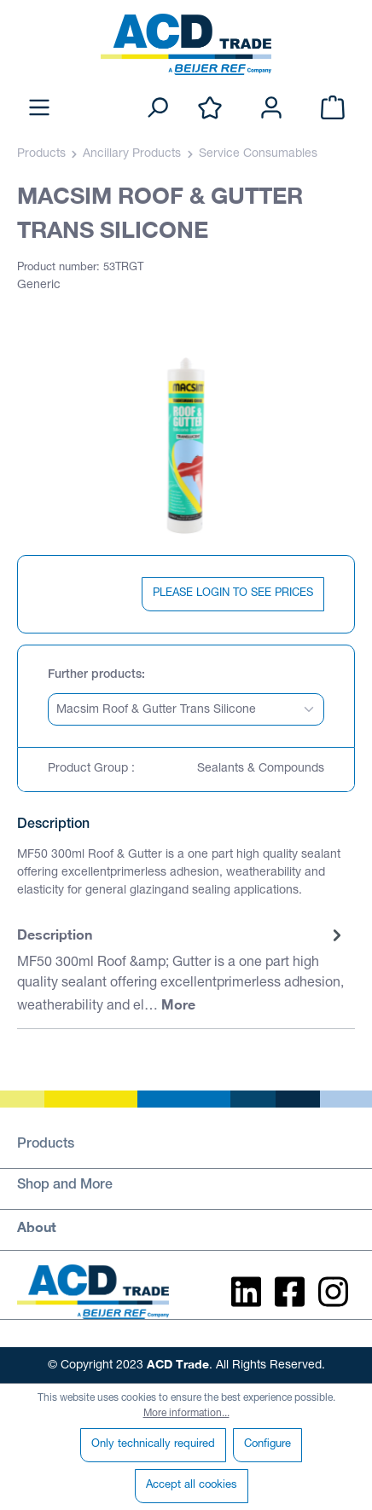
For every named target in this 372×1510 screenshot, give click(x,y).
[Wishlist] (210, 109)
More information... (186, 1414)
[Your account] (271, 109)
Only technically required (153, 1444)
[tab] (181, 971)
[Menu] (39, 109)
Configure (267, 1444)
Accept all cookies (191, 1485)
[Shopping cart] (333, 109)
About (36, 1226)
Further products (95, 675)
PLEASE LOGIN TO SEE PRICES (233, 593)
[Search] (157, 109)
